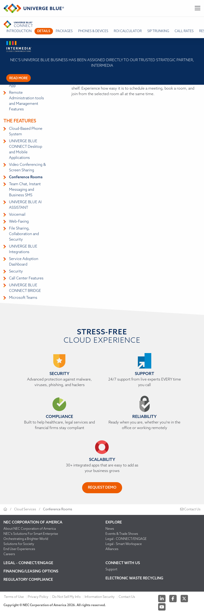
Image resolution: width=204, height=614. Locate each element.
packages (64, 31)
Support (111, 569)
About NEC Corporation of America (29, 529)
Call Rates (184, 31)
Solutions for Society (18, 544)
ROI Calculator (128, 31)
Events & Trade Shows (121, 534)
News (109, 529)
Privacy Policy (38, 597)
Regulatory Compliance (28, 580)
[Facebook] (173, 598)
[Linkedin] (162, 598)
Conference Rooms (26, 177)
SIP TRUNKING (158, 31)
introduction (19, 31)
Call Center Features (26, 278)
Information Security (100, 597)
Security (16, 271)
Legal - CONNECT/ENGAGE (126, 539)
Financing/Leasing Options (30, 571)
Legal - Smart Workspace (123, 544)
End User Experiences (19, 549)
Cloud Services (25, 509)
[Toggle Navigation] (197, 8)
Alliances (111, 549)
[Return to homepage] (34, 8)
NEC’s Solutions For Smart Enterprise (30, 534)
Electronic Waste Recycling (134, 578)
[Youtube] (162, 607)
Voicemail (17, 215)
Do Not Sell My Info (66, 597)
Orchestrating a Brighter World (25, 539)
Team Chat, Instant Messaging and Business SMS (25, 189)
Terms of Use (14, 597)
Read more (18, 78)
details (43, 31)
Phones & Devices (93, 31)
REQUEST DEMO (102, 488)
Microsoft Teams (23, 298)
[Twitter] (184, 598)
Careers (9, 554)
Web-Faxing (19, 222)
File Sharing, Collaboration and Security (24, 234)
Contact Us (190, 509)
